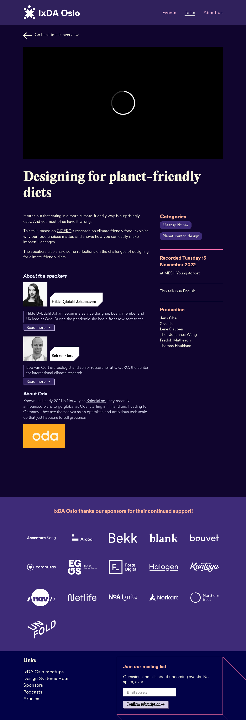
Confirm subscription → (145, 704)
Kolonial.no (96, 400)
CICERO (64, 230)
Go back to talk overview (51, 35)
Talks (190, 12)
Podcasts (32, 692)
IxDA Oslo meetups (43, 672)
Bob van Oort (37, 367)
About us (213, 12)
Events (169, 12)
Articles (31, 698)
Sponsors (33, 685)
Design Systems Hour (46, 678)
